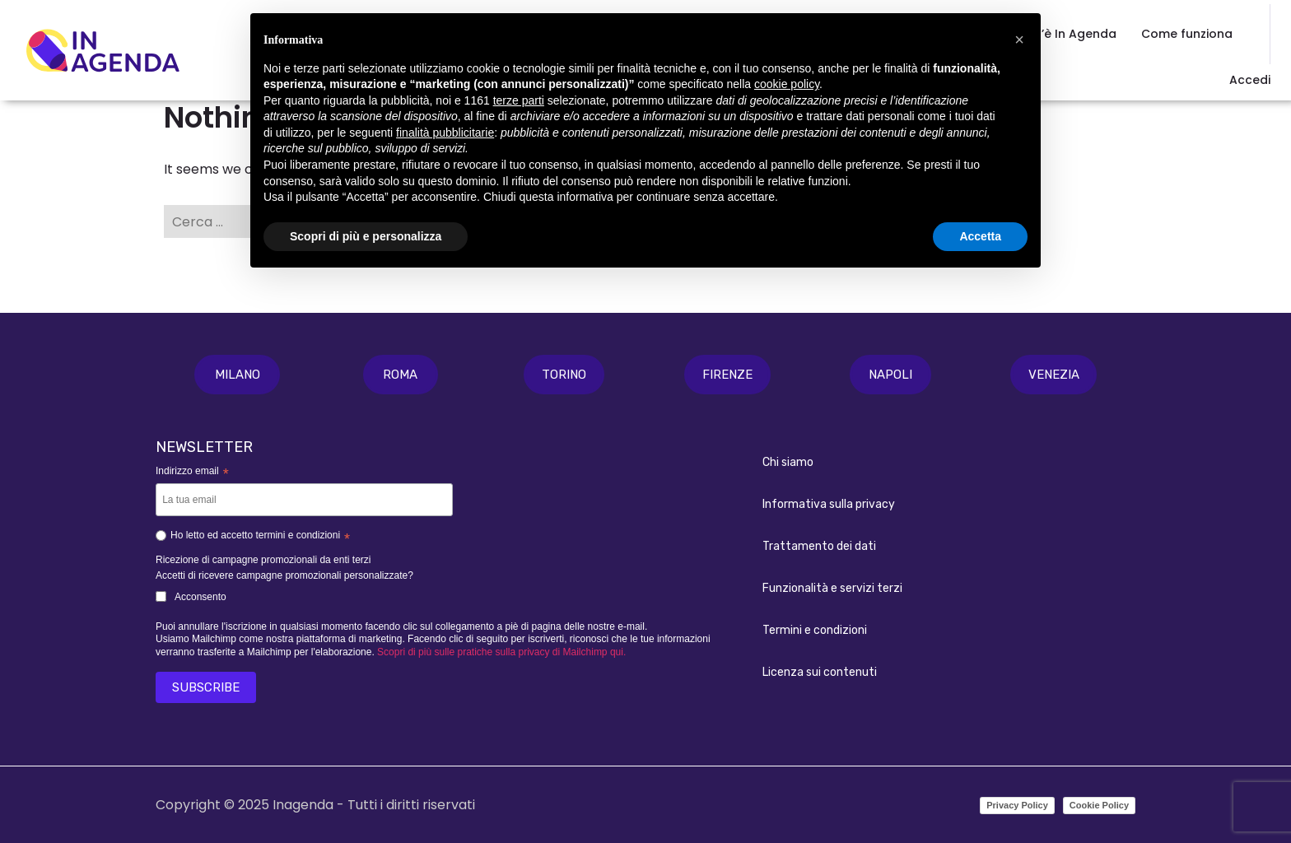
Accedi (1249, 80)
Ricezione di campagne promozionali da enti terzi (263, 560)
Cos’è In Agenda (1067, 34)
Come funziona (1187, 34)
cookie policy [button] (786, 84)
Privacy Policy (1017, 805)
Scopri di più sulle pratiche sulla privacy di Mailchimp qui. (501, 652)
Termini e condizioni (814, 630)
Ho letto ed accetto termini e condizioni (253, 537)
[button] (237, 375)
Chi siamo (787, 462)
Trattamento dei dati (819, 546)
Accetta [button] (980, 236)
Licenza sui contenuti (819, 672)
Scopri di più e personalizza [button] (365, 236)
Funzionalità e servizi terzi (832, 588)
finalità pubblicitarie (445, 132)
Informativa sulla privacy (828, 504)
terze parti (518, 100)
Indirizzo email (192, 472)
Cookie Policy (1099, 805)
